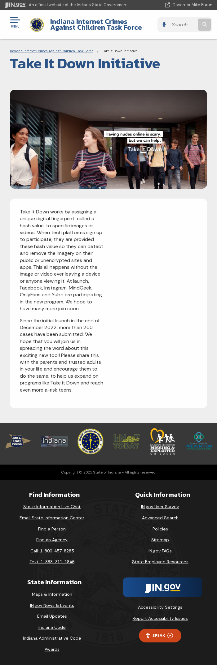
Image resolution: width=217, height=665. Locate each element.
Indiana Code (52, 627)
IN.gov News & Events (52, 605)
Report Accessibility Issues (160, 618)
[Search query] (182, 25)
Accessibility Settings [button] (160, 607)
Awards (52, 649)
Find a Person (52, 529)
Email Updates (52, 616)
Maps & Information (52, 594)
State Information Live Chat (52, 506)
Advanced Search (160, 518)
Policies (160, 529)
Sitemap (160, 540)
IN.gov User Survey (160, 506)
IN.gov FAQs (160, 551)
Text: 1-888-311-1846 (51, 561)
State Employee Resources (160, 561)
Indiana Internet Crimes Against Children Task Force (96, 24)
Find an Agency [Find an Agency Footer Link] (52, 540)
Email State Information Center (52, 518)
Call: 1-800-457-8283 (52, 551)
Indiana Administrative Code (52, 638)
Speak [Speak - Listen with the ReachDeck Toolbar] (159, 635)
